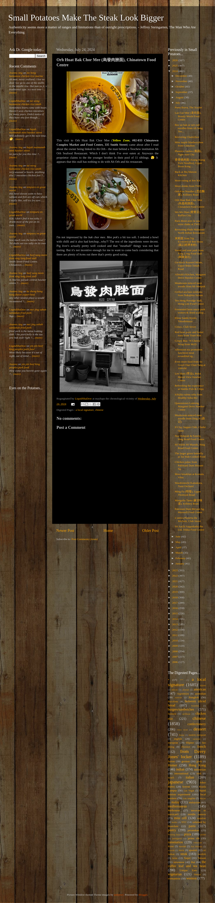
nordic (174, 822)
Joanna (13, 364)
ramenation (175, 842)
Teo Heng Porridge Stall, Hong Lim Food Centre (189, 302)
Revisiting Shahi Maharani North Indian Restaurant (190, 231)
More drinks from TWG (188, 186)
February (180, 558)
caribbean (186, 714)
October (180, 86)
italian (190, 777)
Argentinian (183, 693)
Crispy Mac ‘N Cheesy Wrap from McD (187, 342)
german (185, 761)
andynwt (118, 894)
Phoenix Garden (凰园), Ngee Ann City (188, 153)
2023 (175, 570)
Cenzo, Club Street (185, 326)
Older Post (150, 530)
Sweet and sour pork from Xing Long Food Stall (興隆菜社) (189, 253)
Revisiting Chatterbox (187, 136)
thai (193, 862)
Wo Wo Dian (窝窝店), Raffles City (188, 214)
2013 (175, 624)
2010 (175, 640)
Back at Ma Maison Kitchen (186, 173)
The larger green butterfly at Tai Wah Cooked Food (190, 455)
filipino (190, 742)
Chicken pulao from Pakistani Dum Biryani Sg (189, 465)
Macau (203, 798)
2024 (175, 71)
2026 (175, 60)
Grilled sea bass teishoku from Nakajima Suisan (189, 293)
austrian (178, 697)
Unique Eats (188, 870)
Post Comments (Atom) (84, 539)
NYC (184, 822)
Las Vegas (189, 790)
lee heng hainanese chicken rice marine (26, 74)
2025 (175, 65)
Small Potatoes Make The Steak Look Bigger (86, 17)
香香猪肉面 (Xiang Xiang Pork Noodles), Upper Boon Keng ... (190, 163)
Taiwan (202, 858)
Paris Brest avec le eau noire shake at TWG (187, 222)
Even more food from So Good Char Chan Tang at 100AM (190, 365)
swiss (174, 858)
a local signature (85, 409)
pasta (192, 826)
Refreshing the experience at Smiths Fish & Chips (189, 387)
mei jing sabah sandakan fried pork (27, 311)
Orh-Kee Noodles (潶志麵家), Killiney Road (190, 193)
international (181, 773)
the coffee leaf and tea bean (187, 864)
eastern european (197, 735)
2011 (175, 635)
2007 (175, 656)
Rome (171, 846)
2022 (175, 575)
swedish (202, 854)
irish (199, 773)
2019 (175, 591)
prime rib (193, 838)
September (181, 92)
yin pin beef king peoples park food (26, 347)
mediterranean (177, 806)
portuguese (177, 838)
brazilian (195, 705)
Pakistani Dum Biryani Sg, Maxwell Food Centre (190, 510)
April (178, 547)
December (181, 75)
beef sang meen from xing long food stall (28, 256)
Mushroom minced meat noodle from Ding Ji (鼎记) (190, 418)
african (175, 689)
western (191, 878)
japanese (175, 781)
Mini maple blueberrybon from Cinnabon (189, 144)
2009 (175, 645)
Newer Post (65, 530)
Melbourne (174, 810)
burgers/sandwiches (181, 709)
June (178, 536)
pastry (172, 830)
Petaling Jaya (174, 834)
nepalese (201, 818)
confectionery (197, 724)
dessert (200, 729)
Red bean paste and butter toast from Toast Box (189, 334)
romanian (198, 842)
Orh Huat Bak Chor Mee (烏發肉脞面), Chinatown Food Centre (190, 203)
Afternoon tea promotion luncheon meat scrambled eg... (188, 353)
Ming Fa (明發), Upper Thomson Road (188, 493)
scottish (171, 850)
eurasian (196, 739)
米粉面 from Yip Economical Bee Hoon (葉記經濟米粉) (189, 241)
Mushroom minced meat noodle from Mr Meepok (190, 285)
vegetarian (175, 874)
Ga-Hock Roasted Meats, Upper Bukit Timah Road (189, 265)
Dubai (181, 735)
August (179, 97)
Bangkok (194, 697)
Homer (172, 765)
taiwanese (178, 862)
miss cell (180, 818)
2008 (175, 651)
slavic (181, 850)
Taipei (187, 858)
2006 (175, 662)
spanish (193, 850)
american (200, 689)
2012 (175, 629)
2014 (175, 618)
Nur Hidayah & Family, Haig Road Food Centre (189, 437)
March (179, 552)
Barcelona (173, 701)
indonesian (200, 769)
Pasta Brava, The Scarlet (188, 107)
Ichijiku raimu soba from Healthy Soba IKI (189, 396)
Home (108, 530)
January (180, 563)
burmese (172, 713)
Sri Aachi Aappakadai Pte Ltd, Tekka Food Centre (189, 528)
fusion (171, 761)
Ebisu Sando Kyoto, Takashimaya (186, 319)
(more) (13, 92)
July (178, 102)
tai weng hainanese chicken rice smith (25, 102)
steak (183, 854)
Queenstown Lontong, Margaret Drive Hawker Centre (189, 406)
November (181, 81)
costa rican (182, 729)
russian (182, 846)
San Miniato (196, 846)
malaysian (194, 802)
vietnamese (174, 878)
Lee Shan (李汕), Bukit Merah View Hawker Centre (188, 377)
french (201, 746)
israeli (171, 777)
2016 (175, 608)
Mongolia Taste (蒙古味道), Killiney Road (188, 502)
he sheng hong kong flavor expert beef (26, 293)
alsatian (185, 689)
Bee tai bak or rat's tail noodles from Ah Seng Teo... (189, 128)
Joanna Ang (16, 72)
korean (186, 786)
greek (199, 761)
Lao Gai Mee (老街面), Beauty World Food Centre (188, 116)
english (178, 738)
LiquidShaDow (17, 100)
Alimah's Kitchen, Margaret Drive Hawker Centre (190, 276)
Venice (197, 874)
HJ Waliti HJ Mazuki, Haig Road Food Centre (190, 446)
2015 (175, 613)
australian (200, 693)
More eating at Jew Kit (187, 180)
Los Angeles (189, 798)
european (173, 742)
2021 (175, 581)
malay (175, 802)
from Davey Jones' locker (187, 754)
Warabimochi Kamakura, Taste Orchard (189, 484)
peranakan (193, 830)
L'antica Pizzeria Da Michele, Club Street (188, 519)
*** (181, 680)
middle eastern (197, 814)
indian (180, 769)
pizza (187, 834)
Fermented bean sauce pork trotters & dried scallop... (190, 311)
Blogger (143, 894)
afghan (203, 685)
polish (203, 834)
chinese (99, 409)
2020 (175, 586)
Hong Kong (197, 765)
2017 (175, 602)
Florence (185, 746)
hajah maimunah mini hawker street (25, 131)
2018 (175, 597)
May (178, 542)
